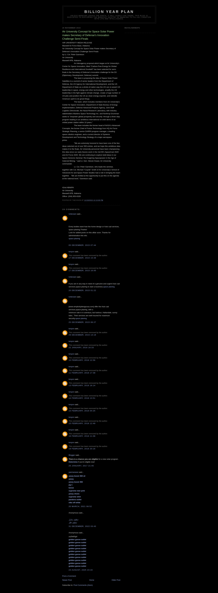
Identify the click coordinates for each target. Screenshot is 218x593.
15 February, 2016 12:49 (82, 423)
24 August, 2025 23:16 (81, 570)
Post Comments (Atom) (83, 585)
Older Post (116, 580)
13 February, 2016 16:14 (82, 385)
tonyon (71, 252)
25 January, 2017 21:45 (81, 466)
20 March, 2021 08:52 (80, 506)
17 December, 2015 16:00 (82, 270)
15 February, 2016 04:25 (82, 411)
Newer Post (67, 580)
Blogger (72, 455)
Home (91, 580)
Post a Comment (69, 576)
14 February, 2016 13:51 (82, 398)
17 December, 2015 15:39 (82, 258)
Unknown (72, 214)
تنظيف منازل (74, 520)
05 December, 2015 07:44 (82, 245)
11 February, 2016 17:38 (82, 373)
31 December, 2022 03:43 (82, 526)
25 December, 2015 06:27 (82, 322)
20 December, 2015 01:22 (82, 290)
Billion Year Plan (109, 12)
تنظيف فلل (73, 523)
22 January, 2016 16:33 (81, 347)
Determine (73, 462)
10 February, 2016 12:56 (82, 360)
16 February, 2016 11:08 (82, 436)
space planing (74, 238)
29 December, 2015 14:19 (82, 335)
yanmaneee (73, 472)
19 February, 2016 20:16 (82, 449)
